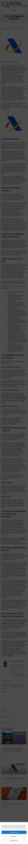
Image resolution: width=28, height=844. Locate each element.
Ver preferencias (14, 840)
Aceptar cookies (14, 832)
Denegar (14, 836)
